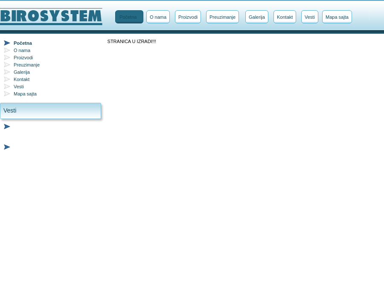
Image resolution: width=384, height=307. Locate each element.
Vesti (310, 17)
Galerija (257, 17)
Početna (128, 17)
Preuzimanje (222, 17)
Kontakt (285, 17)
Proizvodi (188, 17)
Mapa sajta (337, 17)
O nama (158, 17)
